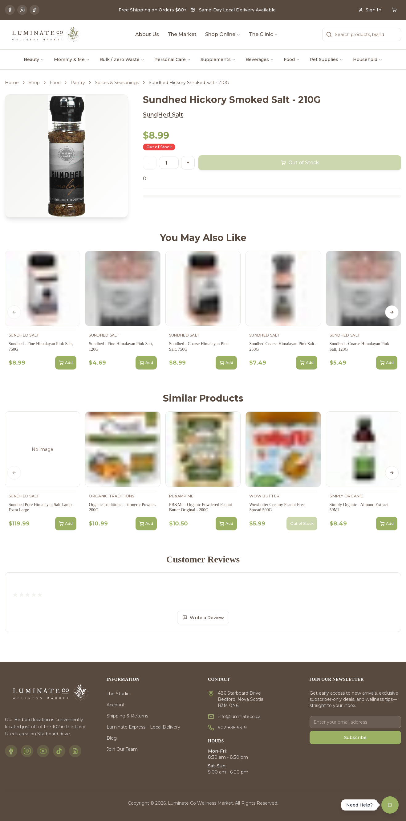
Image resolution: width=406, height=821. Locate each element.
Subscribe (355, 737)
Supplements (218, 59)
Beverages (260, 59)
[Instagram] (22, 10)
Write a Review (203, 617)
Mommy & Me (72, 59)
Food (292, 59)
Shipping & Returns (127, 716)
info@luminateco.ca (239, 716)
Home (12, 82)
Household (367, 59)
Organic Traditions (111, 496)
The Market (182, 34)
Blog (112, 738)
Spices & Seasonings (117, 82)
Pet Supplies (326, 59)
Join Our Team (122, 749)
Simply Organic (346, 496)
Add (66, 362)
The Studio (118, 693)
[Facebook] (10, 10)
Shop (34, 82)
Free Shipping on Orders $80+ (153, 10)
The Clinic (263, 34)
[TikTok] (34, 10)
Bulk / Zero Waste (121, 59)
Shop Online (222, 34)
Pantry (78, 82)
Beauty (34, 59)
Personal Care (172, 59)
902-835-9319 (232, 727)
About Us (147, 34)
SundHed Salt (163, 114)
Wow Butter (264, 496)
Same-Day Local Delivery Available (237, 10)
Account (116, 705)
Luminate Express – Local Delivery (143, 727)
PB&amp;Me (181, 496)
